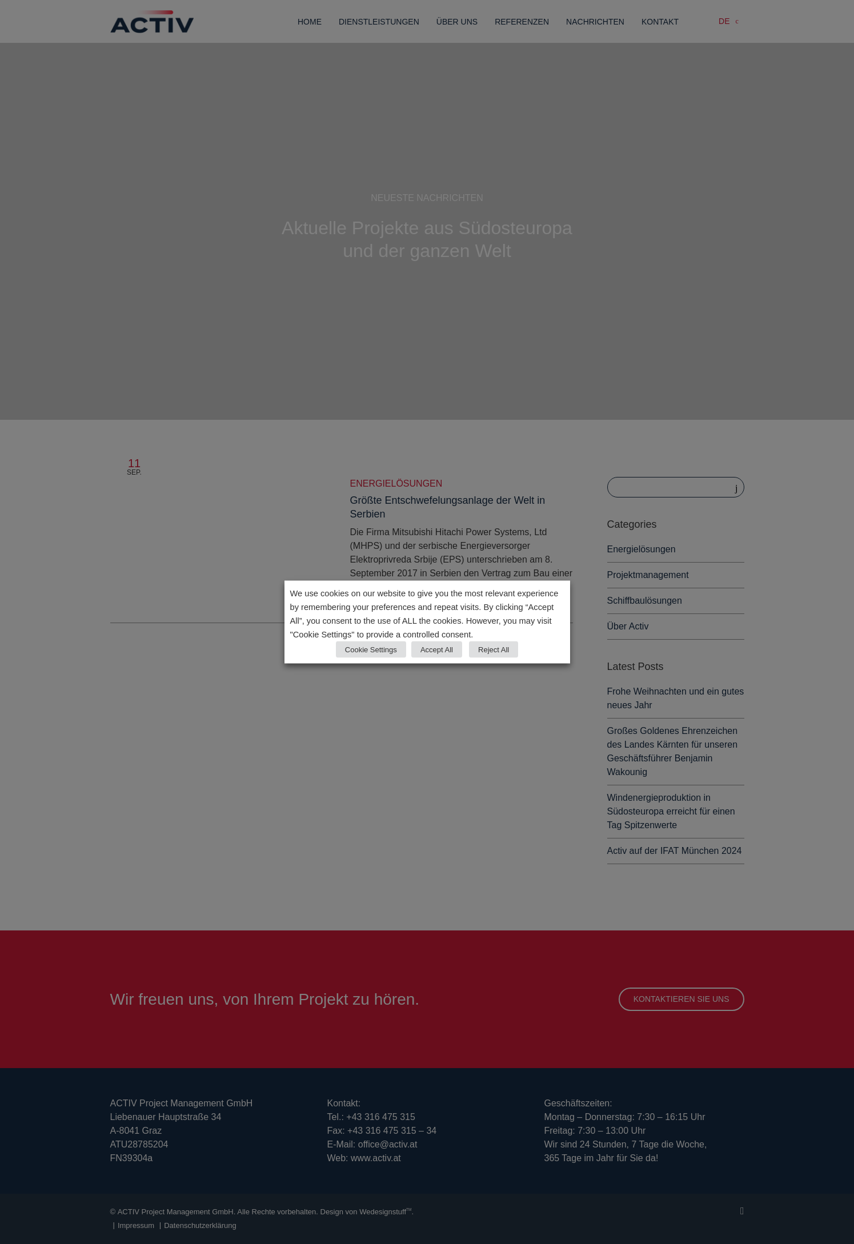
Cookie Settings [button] (371, 649)
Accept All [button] (436, 649)
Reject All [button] (493, 649)
